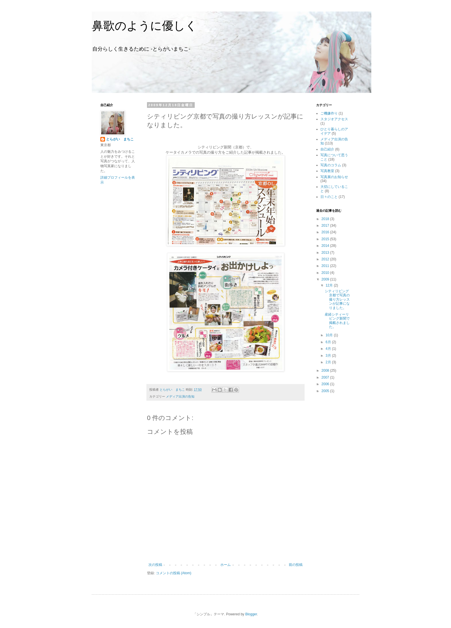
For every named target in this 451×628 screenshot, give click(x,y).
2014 (326, 246)
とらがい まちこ (120, 139)
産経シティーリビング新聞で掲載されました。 (337, 320)
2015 (326, 239)
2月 (329, 362)
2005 (326, 391)
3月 (329, 356)
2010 (326, 273)
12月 (330, 285)
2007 (326, 377)
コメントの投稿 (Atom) (173, 573)
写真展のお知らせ (334, 177)
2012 (326, 259)
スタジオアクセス (334, 119)
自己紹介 (327, 149)
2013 (326, 253)
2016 (326, 232)
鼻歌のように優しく (144, 25)
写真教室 (327, 171)
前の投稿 (296, 565)
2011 (326, 266)
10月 (330, 335)
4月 (329, 349)
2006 (326, 384)
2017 (326, 226)
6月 (329, 342)
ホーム (225, 565)
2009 (326, 279)
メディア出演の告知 (180, 396)
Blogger (251, 614)
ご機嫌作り (329, 113)
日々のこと (329, 197)
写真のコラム (330, 165)
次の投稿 (155, 565)
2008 (326, 371)
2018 (326, 219)
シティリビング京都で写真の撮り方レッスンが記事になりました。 (337, 299)
